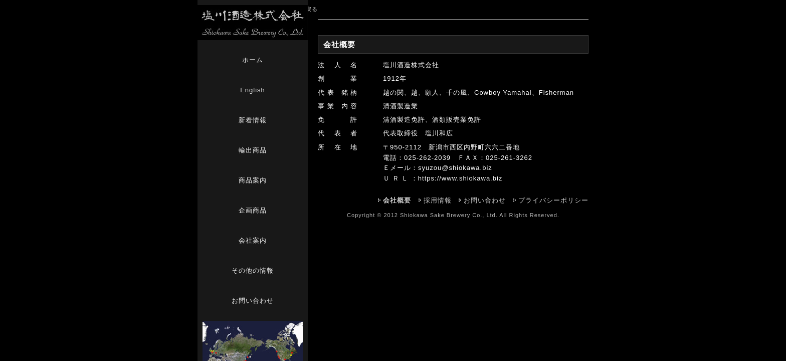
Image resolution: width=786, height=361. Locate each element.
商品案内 (253, 180)
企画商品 (253, 210)
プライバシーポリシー (553, 200)
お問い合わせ (253, 300)
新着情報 (253, 120)
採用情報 (438, 200)
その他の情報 (253, 270)
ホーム (252, 60)
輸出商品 (253, 150)
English (252, 90)
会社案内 (253, 240)
